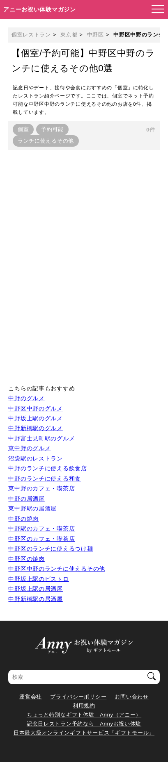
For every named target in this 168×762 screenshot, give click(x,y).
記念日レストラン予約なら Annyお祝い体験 (84, 724)
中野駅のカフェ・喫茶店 (41, 528)
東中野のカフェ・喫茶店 (41, 488)
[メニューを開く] (155, 9)
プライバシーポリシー (78, 697)
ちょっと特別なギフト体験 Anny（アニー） (84, 715)
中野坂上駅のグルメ (35, 418)
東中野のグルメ (29, 448)
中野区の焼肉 (26, 559)
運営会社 (30, 697)
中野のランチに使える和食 (44, 478)
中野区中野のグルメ (35, 408)
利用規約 (84, 706)
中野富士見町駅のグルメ (41, 438)
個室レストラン (31, 35)
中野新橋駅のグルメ (35, 428)
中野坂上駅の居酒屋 (35, 588)
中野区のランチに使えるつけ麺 (50, 548)
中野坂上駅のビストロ (38, 579)
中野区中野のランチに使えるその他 (56, 568)
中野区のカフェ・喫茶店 (41, 538)
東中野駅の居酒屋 (32, 508)
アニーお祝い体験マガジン (39, 9)
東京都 (68, 35)
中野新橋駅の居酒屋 (35, 599)
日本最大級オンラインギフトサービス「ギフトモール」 (84, 733)
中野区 (95, 35)
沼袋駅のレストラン (35, 458)
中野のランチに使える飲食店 (47, 468)
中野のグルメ (26, 398)
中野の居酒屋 (26, 498)
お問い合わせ (131, 697)
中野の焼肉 (23, 518)
